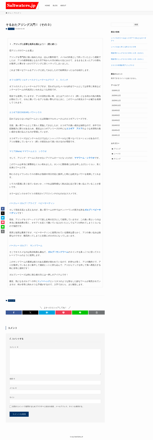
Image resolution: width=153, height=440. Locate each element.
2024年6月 (116, 120)
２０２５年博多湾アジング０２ (122, 65)
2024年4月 (116, 130)
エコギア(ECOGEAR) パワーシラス (25, 112)
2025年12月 (116, 95)
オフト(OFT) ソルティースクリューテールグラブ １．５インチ (38, 80)
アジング (11, 29)
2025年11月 (116, 100)
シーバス (117, 154)
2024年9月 (116, 110)
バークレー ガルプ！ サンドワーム (25, 245)
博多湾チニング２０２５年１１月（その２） (127, 53)
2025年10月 (116, 105)
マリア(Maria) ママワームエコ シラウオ (28, 151)
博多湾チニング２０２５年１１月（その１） (127, 59)
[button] (14, 312)
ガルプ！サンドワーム (58, 252)
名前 (12, 379)
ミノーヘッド (44, 281)
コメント (14, 347)
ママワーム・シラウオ (84, 158)
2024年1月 (116, 135)
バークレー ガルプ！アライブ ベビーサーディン (32, 203)
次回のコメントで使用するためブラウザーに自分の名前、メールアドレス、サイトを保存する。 (48, 406)
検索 (136, 24)
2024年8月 (116, 115)
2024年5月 (116, 125)
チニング (117, 159)
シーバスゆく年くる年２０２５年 (123, 47)
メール (13, 388)
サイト (12, 397)
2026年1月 (116, 90)
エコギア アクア (74, 128)
